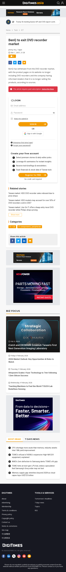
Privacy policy (7, 514)
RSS (36, 510)
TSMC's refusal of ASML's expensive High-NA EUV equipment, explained (33, 456)
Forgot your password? (22, 145)
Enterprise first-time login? (23, 142)
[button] (33, 133)
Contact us (6, 522)
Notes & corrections (9, 526)
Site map (5, 530)
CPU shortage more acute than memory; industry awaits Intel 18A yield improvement (34, 449)
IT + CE (12, 226)
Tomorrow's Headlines (43, 499)
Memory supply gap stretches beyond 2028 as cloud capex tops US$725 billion (33, 474)
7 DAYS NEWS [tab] (32, 439)
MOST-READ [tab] (14, 439)
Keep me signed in (21, 118)
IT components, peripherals (29, 226)
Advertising (6, 502)
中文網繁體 (6, 534)
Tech (16, 30)
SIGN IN (38, 124)
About (4, 499)
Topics (37, 506)
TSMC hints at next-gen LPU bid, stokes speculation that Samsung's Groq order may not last (33, 467)
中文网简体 (6, 538)
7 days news (39, 502)
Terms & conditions (9, 510)
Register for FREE (35, 175)
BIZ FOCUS (13, 311)
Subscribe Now (48, 89)
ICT (22, 30)
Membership (6, 506)
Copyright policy (8, 518)
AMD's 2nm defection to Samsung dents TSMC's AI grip (35, 461)
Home (8, 30)
